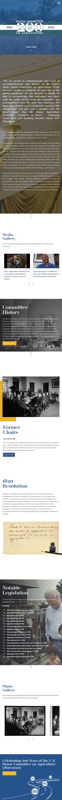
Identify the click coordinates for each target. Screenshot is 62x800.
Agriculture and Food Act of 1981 (19, 637)
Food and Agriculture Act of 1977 (19, 635)
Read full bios (8, 454)
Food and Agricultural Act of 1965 (19, 626)
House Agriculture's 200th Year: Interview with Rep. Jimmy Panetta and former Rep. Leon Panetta (46, 274)
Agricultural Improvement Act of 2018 (20, 657)
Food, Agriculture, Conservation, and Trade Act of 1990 (26, 643)
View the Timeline (9, 773)
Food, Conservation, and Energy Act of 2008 (22, 651)
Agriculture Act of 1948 (15, 615)
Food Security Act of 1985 (16, 640)
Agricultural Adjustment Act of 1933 (20, 610)
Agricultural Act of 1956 (15, 624)
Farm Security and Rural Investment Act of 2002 (24, 648)
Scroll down (31, 47)
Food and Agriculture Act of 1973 (19, 632)
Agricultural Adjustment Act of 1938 (20, 613)
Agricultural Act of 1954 (15, 621)
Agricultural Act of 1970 (15, 629)
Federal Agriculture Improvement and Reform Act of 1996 (27, 646)
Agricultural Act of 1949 (15, 618)
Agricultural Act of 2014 (15, 654)
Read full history (9, 343)
